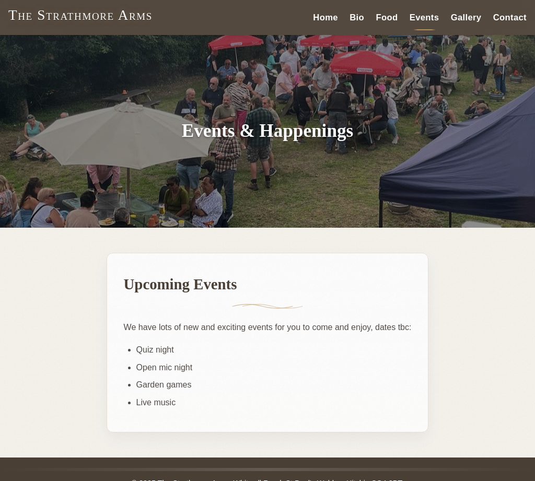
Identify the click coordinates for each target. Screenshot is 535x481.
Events (424, 17)
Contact (510, 17)
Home (325, 17)
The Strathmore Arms (80, 15)
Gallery (466, 17)
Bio (357, 17)
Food (387, 17)
